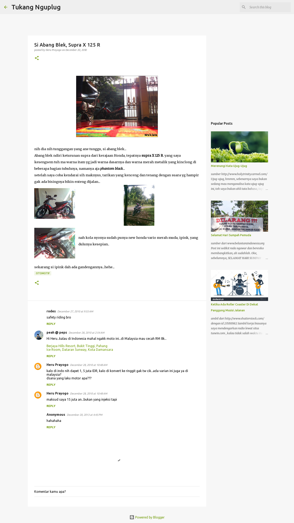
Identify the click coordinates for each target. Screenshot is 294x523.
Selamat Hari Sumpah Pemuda (231, 235)
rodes (51, 311)
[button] (36, 58)
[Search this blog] (269, 7)
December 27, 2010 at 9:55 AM (75, 311)
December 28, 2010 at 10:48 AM (88, 364)
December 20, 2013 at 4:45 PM (84, 414)
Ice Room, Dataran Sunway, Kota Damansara (80, 349)
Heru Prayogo (57, 365)
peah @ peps (57, 332)
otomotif (43, 273)
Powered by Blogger (147, 517)
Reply (51, 323)
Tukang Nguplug (36, 7)
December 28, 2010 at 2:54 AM (86, 332)
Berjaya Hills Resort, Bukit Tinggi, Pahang (77, 346)
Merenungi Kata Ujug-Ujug (229, 166)
